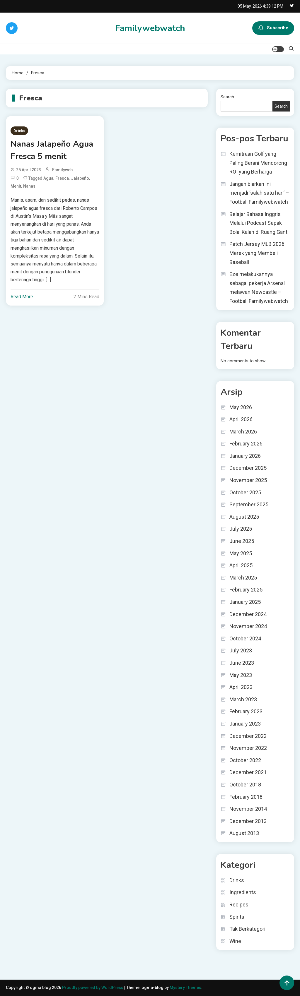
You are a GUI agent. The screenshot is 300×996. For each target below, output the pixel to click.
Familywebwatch (150, 28)
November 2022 (248, 748)
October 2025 (245, 492)
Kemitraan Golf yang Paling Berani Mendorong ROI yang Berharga (258, 163)
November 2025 (248, 480)
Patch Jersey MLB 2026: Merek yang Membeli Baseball (257, 253)
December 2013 (248, 821)
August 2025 (244, 517)
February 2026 (245, 443)
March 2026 (243, 431)
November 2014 (248, 809)
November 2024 (248, 626)
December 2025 (248, 468)
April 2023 (241, 687)
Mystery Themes (185, 987)
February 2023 (245, 711)
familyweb (62, 169)
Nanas (29, 186)
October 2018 (245, 784)
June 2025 (241, 541)
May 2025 (240, 553)
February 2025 (245, 590)
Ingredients (242, 892)
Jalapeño (80, 178)
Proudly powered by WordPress (93, 987)
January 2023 (245, 724)
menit (16, 186)
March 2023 (243, 699)
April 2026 (241, 419)
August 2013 (244, 833)
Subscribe (273, 28)
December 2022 (248, 736)
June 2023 (241, 663)
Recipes (238, 904)
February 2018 (245, 797)
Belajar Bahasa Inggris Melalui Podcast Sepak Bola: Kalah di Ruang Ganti (259, 223)
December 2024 (248, 614)
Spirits (236, 917)
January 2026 (245, 456)
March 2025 (243, 578)
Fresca (62, 178)
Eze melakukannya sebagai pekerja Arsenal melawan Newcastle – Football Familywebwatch (258, 287)
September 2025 (248, 504)
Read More (22, 296)
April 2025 (241, 565)
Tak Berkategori (247, 929)
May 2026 (240, 407)
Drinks (19, 130)
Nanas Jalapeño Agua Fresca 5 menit (52, 150)
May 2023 (240, 675)
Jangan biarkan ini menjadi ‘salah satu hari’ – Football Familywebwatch (259, 193)
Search (227, 97)
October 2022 (245, 760)
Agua (48, 178)
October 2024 (245, 638)
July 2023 (240, 650)
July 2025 (240, 529)
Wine (235, 941)
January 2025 (245, 602)
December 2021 (248, 772)
